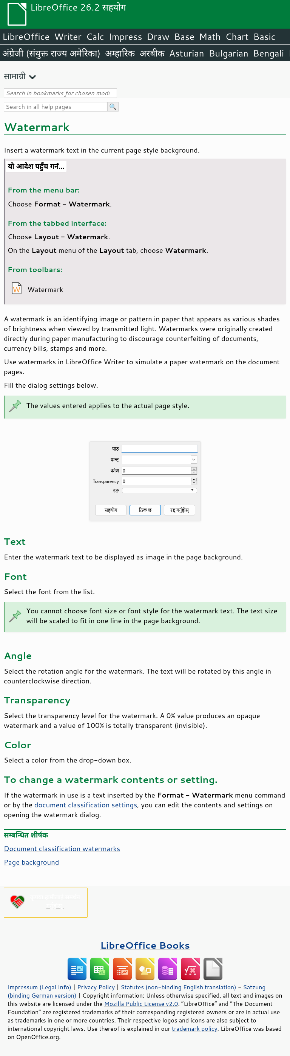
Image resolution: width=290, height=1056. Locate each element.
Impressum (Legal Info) (39, 987)
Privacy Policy (96, 987)
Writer (67, 36)
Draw (158, 36)
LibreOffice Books (145, 945)
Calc (95, 36)
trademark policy (194, 1028)
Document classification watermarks (62, 848)
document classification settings (85, 805)
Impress (125, 36)
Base (184, 36)
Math (210, 36)
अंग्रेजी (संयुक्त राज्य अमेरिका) (51, 53)
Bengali (268, 53)
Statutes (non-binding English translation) (178, 987)
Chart (236, 36)
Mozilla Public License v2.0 (141, 1003)
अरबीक (152, 53)
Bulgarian (228, 53)
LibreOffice (25, 36)
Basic (264, 36)
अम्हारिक (120, 53)
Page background (31, 862)
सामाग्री (15, 76)
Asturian (186, 53)
